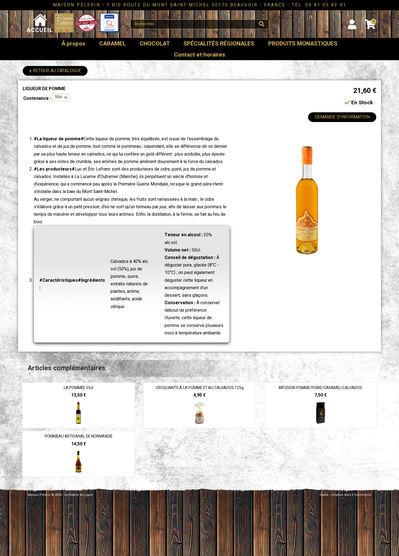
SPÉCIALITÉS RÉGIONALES (218, 43)
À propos (73, 43)
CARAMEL (112, 43)
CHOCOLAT (155, 43)
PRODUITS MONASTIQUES (302, 43)
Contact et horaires (199, 54)
